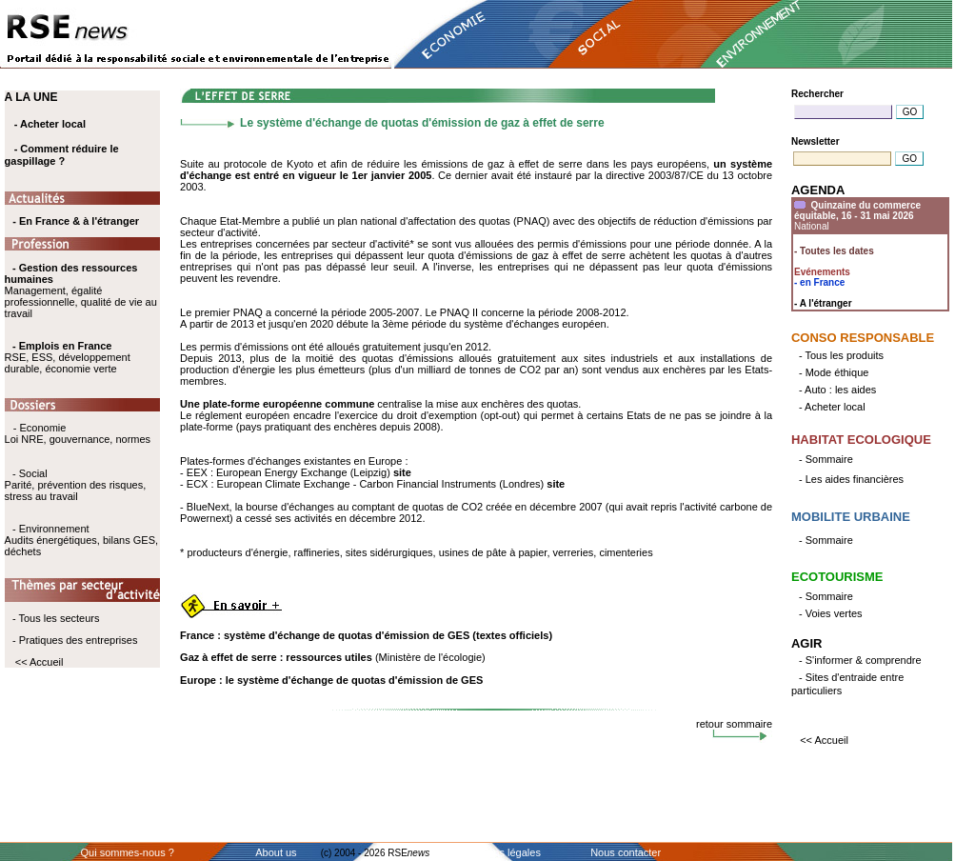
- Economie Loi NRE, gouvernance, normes (77, 433)
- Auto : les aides (837, 389)
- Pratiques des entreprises (74, 640)
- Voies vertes (831, 613)
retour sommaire (734, 724)
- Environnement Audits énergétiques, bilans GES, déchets (81, 540)
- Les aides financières (851, 479)
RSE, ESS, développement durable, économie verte (67, 362)
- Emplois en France (62, 345)
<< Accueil (39, 662)
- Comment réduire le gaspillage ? (62, 155)
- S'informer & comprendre (860, 660)
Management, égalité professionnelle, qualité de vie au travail (81, 290)
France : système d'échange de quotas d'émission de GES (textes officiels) (366, 635)
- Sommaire (826, 459)
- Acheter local (50, 124)
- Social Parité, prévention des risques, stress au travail (76, 485)
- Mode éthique (833, 372)
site (402, 472)
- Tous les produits (841, 355)
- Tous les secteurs (56, 618)
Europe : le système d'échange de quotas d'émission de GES (331, 680)
